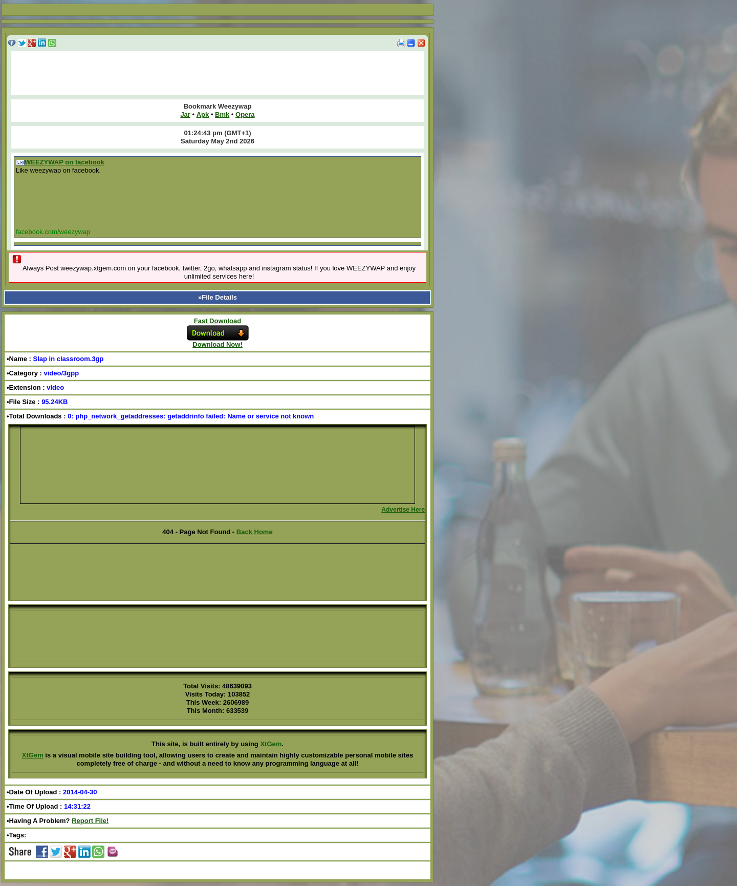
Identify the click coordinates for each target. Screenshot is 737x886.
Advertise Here (403, 509)
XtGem (270, 744)
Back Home (254, 532)
